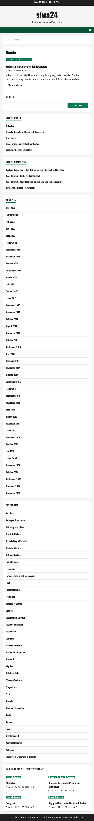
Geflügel (9, 610)
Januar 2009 (11, 458)
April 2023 (10, 207)
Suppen (9, 722)
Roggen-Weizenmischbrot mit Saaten (22, 144)
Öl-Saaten (10, 126)
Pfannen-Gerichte (14, 680)
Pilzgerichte (11, 687)
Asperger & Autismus (15, 520)
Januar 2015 (11, 388)
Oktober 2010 (12, 444)
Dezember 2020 (13, 305)
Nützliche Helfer (13, 673)
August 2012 (11, 416)
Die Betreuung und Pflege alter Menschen (45, 170)
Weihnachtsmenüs (14, 742)
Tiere (29, 60)
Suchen (10, 97)
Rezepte (9, 701)
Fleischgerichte (13, 589)
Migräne (9, 666)
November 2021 (13, 256)
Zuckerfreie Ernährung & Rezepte (21, 756)
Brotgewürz (11, 138)
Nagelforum (11, 176)
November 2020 (13, 312)
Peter (8, 187)
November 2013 (13, 402)
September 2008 (13, 479)
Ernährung (10, 569)
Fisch (8, 582)
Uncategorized (12, 736)
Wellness (10, 750)
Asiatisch (10, 513)
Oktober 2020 (12, 319)
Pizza (8, 694)
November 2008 (13, 465)
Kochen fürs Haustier (15, 652)
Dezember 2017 (13, 361)
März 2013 (10, 409)
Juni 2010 (10, 451)
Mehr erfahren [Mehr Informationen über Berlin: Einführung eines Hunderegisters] (16, 85)
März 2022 (10, 235)
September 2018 (13, 347)
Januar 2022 (11, 242)
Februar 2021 (12, 291)
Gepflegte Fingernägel (30, 176)
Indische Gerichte (14, 645)
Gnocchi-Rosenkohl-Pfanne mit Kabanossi (25, 132)
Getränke (10, 638)
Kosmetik (10, 659)
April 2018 (10, 354)
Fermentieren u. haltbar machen (20, 576)
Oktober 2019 (12, 340)
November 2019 (13, 333)
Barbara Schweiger (14, 170)
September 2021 (13, 270)
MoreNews (61, 817)
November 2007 (13, 493)
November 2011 (13, 423)
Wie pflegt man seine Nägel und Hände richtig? (41, 181)
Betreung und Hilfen (15, 527)
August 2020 (11, 326)
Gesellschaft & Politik (15, 60)
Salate (8, 715)
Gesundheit (11, 631)
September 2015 (13, 381)
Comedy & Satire (13, 548)
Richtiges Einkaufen (15, 708)
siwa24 (47, 14)
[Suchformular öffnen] (90, 30)
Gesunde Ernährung (14, 624)
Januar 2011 (11, 430)
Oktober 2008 (12, 472)
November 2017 (13, 367)
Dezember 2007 (13, 486)
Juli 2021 (10, 284)
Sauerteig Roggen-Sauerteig (19, 149)
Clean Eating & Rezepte (16, 541)
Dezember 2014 (13, 395)
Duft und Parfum (13, 555)
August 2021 (11, 277)
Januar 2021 (11, 298)
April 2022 (10, 228)
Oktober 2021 (12, 263)
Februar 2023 (12, 214)
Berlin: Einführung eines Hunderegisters (26, 66)
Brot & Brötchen (13, 534)
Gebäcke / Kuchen (14, 603)
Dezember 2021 (13, 249)
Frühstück (10, 596)
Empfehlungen (12, 562)
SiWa (10, 70)
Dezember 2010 (13, 437)
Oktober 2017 (12, 374)
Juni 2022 (10, 221)
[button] (6, 30)
